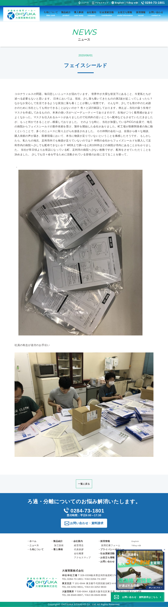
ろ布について (51, 14)
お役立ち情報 (125, 14)
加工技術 (59, 545)
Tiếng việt (132, 2)
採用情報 (141, 14)
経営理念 (79, 545)
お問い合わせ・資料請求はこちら (140, 597)
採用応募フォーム (110, 545)
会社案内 (91, 14)
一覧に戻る (84, 484)
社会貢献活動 (107, 14)
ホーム (33, 541)
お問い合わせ (156, 14)
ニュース (84, 2)
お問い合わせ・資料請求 (87, 523)
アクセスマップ (100, 3)
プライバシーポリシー (112, 549)
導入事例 (79, 14)
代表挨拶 (79, 549)
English (119, 2)
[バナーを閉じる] (164, 549)
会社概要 (79, 553)
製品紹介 (66, 14)
